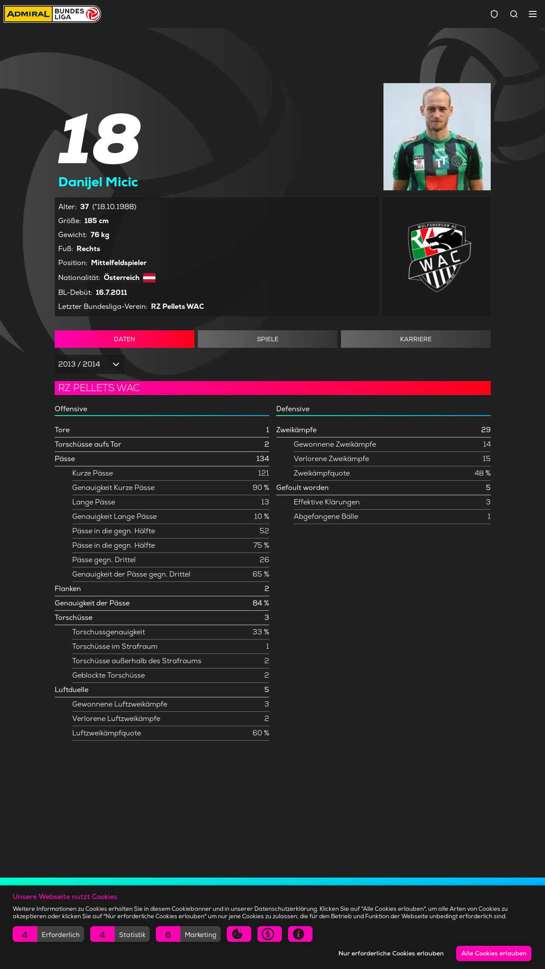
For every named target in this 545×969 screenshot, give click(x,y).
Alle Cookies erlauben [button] (494, 953)
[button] (48, 934)
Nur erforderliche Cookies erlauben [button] (391, 953)
